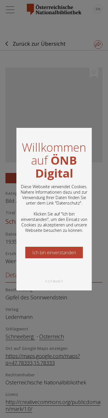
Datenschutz (68, 203)
